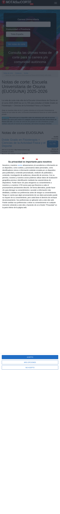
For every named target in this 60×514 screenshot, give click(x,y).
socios (20, 165)
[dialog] (30, 334)
